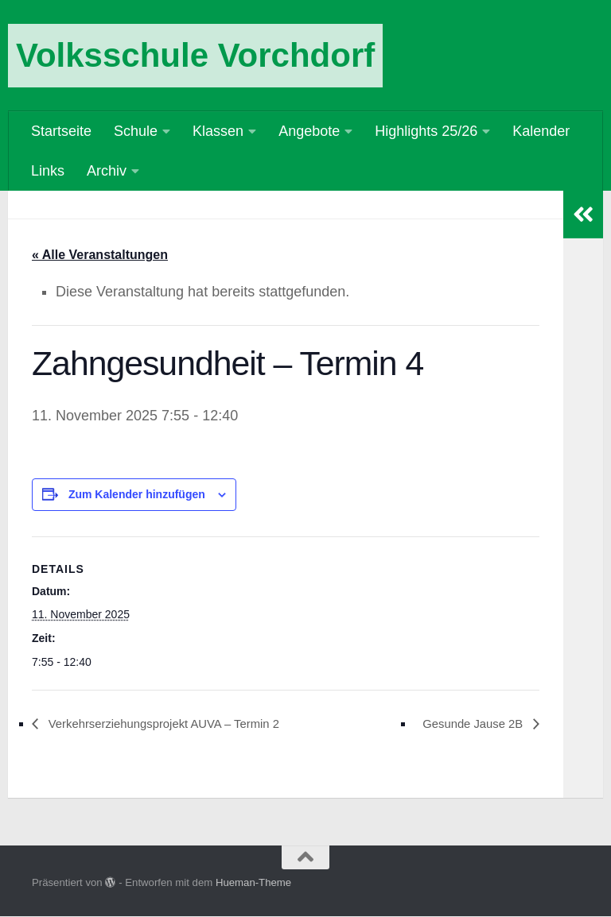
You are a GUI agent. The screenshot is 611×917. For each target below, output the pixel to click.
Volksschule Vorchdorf (195, 55)
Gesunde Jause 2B (468, 724)
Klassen (218, 131)
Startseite (61, 131)
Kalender (541, 131)
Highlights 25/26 (426, 131)
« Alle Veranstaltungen (100, 254)
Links (47, 171)
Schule (136, 131)
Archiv (106, 171)
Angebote (309, 131)
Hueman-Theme (253, 884)
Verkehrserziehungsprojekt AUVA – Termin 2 (173, 724)
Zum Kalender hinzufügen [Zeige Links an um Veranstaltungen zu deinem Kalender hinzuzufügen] (136, 495)
